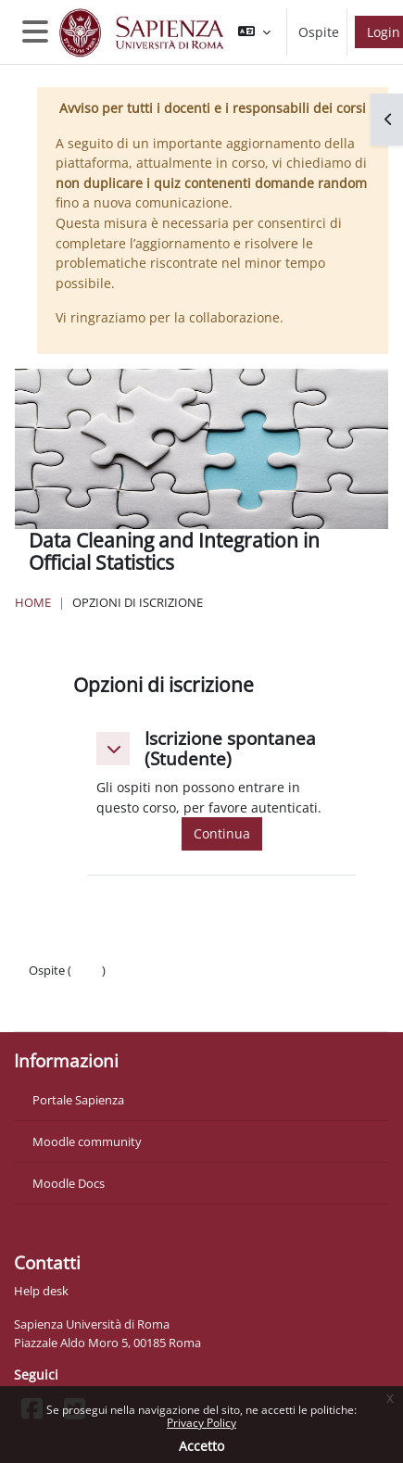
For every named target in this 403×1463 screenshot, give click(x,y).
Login (86, 970)
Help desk (41, 1290)
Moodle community (87, 1141)
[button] (254, 32)
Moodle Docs (68, 1183)
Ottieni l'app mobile (83, 1007)
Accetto (201, 1446)
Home (33, 602)
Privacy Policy (201, 1423)
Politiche (52, 988)
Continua (222, 833)
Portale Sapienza (78, 1099)
